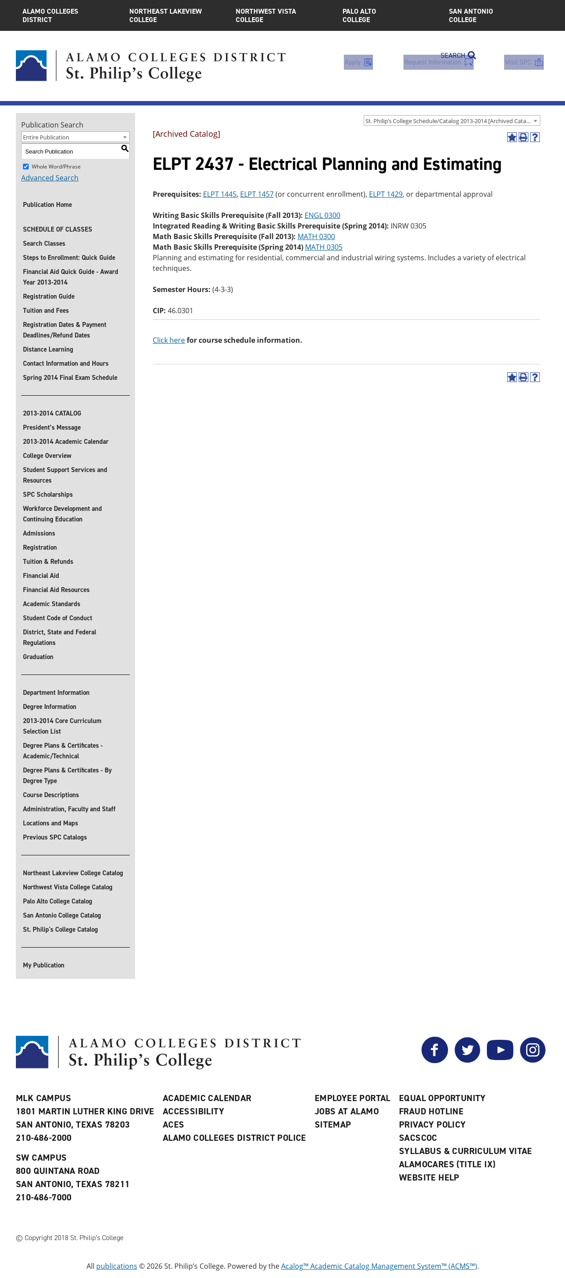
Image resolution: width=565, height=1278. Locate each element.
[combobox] (452, 120)
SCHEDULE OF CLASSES (57, 229)
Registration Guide (49, 296)
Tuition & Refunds (48, 561)
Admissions (39, 533)
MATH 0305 (324, 247)
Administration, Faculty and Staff (69, 809)
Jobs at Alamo (347, 1111)
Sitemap (333, 1124)
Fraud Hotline (431, 1111)
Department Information (56, 692)
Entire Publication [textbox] (46, 137)
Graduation (38, 656)
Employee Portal (353, 1098)
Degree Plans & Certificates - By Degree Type (67, 775)
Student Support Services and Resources (65, 475)
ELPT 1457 (257, 194)
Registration (40, 547)
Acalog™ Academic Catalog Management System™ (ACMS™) (379, 1266)
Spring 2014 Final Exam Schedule (70, 377)
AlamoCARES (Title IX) (447, 1164)
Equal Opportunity (442, 1098)
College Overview (47, 455)
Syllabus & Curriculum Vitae (465, 1151)
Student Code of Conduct (57, 618)
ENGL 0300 (322, 215)
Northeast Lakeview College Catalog (73, 873)
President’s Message (52, 427)
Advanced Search (50, 178)
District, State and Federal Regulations (59, 637)
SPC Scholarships (48, 494)
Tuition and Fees (46, 310)
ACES (174, 1124)
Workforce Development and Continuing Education (62, 514)
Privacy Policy (432, 1124)
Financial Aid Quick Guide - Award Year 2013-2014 (70, 277)
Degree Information (49, 706)
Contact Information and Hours (66, 363)
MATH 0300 (316, 236)
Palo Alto (389, 15)
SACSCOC (418, 1137)
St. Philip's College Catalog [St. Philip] (60, 929)
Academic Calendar (207, 1098)
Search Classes (44, 243)
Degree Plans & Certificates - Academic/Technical (63, 751)
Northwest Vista (282, 15)
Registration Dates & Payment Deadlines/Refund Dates (64, 330)
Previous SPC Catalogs (55, 837)
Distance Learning (48, 349)
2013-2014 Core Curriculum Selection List (62, 726)
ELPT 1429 (386, 194)
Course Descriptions (51, 795)
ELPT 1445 (220, 194)
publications (116, 1266)
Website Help (429, 1177)
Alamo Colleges (69, 15)
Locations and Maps (50, 823)
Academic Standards (51, 604)
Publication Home (47, 204)
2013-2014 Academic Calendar (66, 441)
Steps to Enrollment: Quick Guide (69, 257)
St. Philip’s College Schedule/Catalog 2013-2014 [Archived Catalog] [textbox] (450, 121)
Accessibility (193, 1111)
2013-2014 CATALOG (52, 413)
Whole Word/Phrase (56, 166)
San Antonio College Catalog (62, 915)
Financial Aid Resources (56, 589)
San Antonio (495, 15)
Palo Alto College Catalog (57, 901)
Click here (169, 340)
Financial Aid (41, 575)
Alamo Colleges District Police (234, 1137)
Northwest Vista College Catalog (68, 887)
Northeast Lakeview (176, 15)
